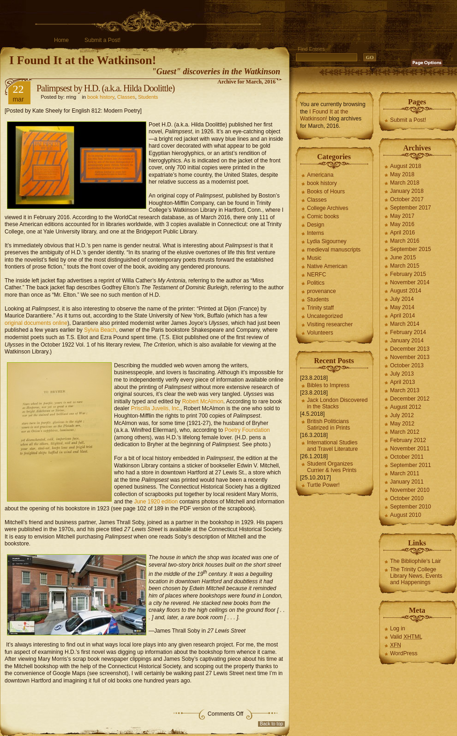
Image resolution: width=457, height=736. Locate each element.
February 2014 (408, 332)
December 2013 (409, 349)
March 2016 (404, 241)
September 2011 (410, 465)
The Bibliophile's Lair (415, 561)
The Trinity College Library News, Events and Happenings (416, 576)
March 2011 (404, 473)
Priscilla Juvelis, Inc (155, 408)
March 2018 (404, 183)
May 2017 (402, 216)
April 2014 (402, 315)
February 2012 (408, 440)
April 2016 (402, 232)
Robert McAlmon (202, 401)
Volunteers (320, 332)
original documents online (36, 323)
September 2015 (410, 249)
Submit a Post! (102, 40)
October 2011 (407, 457)
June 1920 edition (156, 501)
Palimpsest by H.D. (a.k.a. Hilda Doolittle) (105, 88)
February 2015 (408, 274)
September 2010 (410, 506)
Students (148, 97)
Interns (315, 233)
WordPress (403, 653)
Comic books (323, 216)
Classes (126, 97)
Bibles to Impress (328, 385)
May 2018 (402, 174)
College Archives (327, 208)
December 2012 (409, 398)
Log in (397, 628)
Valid (406, 637)
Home (61, 40)
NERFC (316, 274)
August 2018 (405, 166)
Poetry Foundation (247, 430)
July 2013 (402, 374)
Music (314, 258)
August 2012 (405, 407)
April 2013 (402, 382)
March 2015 (404, 266)
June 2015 (403, 257)
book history (100, 97)
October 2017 (407, 199)
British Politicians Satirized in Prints (328, 424)
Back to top (271, 723)
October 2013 (407, 365)
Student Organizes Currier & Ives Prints (331, 467)
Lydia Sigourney (327, 241)
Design (315, 224)
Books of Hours (326, 191)
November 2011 (409, 448)
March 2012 (404, 432)
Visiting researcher (330, 324)
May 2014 (402, 307)
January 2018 (407, 191)
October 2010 (407, 498)
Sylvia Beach (100, 330)
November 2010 (409, 490)
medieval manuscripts (334, 249)
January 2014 (407, 340)
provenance (321, 291)
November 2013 (409, 357)
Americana (320, 175)
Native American (327, 266)
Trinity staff (320, 308)
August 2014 (405, 290)
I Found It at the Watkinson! (82, 60)
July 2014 (402, 299)
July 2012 (402, 415)
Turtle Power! (323, 485)
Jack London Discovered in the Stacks (337, 403)
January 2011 (407, 482)
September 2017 (410, 207)
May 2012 (402, 423)
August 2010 (405, 515)
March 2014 (404, 324)
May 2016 (402, 224)
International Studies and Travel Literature (332, 445)
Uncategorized (325, 316)
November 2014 (409, 282)
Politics (316, 283)
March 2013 (404, 390)
